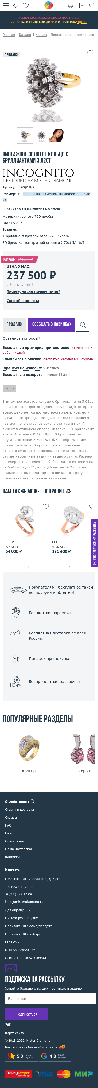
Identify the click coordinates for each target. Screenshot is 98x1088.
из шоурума (83, 359)
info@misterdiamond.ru (24, 902)
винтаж (9, 388)
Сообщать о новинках (51, 324)
